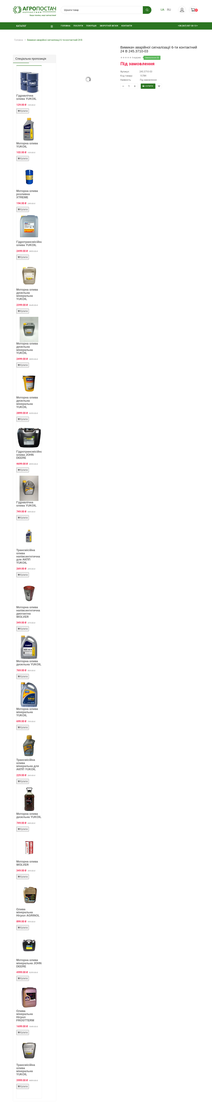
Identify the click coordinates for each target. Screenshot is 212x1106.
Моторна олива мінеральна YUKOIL (27, 712)
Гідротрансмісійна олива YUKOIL (29, 243)
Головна (18, 40)
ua (162, 9)
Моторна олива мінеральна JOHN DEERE (29, 963)
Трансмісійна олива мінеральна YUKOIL (25, 1069)
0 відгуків (136, 57)
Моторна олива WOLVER (27, 863)
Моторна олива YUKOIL (27, 145)
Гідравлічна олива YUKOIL (26, 97)
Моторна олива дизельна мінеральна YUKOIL (27, 294)
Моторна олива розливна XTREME (27, 194)
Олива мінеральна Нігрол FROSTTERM (25, 1015)
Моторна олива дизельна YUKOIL (29, 663)
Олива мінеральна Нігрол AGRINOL (28, 912)
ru (169, 9)
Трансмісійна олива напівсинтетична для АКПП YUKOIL (28, 556)
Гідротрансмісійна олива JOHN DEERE (29, 455)
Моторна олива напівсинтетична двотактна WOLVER (28, 612)
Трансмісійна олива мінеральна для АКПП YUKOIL (27, 764)
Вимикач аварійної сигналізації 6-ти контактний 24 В (54, 40)
